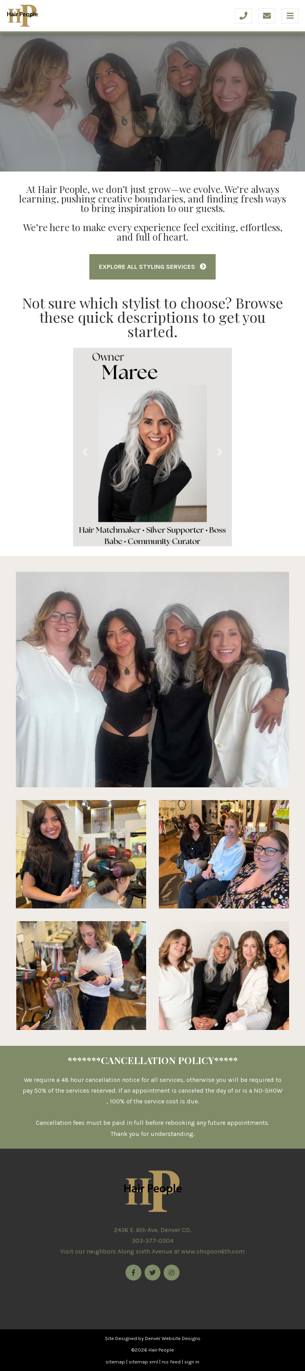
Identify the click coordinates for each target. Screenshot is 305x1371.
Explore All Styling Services (152, 266)
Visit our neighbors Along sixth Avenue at (152, 1251)
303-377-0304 (153, 1240)
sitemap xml (143, 1362)
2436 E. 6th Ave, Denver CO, (152, 1230)
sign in (191, 1362)
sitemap (115, 1362)
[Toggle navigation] (290, 15)
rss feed (171, 1362)
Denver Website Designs (173, 1338)
